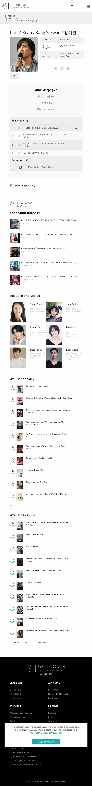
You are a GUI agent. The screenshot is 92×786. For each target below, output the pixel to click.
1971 (74, 53)
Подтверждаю (46, 741)
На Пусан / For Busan (35, 534)
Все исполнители (18, 717)
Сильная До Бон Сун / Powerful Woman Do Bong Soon (49, 398)
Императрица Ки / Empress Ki (39, 458)
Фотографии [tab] (46, 109)
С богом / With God (34, 582)
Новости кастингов (25, 296)
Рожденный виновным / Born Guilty (72, 357)
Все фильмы (54, 689)
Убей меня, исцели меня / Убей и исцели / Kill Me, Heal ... (47, 435)
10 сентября (65, 53)
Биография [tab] (46, 96)
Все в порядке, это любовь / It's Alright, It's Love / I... (48, 494)
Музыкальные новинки (21, 713)
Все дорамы (16, 689)
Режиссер (64, 39)
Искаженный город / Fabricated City (41, 618)
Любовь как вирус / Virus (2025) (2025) (41, 127)
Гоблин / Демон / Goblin (36, 470)
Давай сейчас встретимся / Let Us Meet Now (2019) (44, 135)
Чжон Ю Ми (36, 304)
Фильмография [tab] (46, 90)
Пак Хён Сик (36, 350)
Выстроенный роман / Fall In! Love (73, 335)
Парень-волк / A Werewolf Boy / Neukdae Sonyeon (48, 630)
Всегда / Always (32, 546)
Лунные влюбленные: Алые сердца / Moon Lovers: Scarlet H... (48, 411)
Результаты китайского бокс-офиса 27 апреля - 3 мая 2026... (49, 220)
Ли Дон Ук (35, 327)
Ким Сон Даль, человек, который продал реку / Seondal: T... (47, 607)
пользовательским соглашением (46, 732)
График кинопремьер (58, 693)
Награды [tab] (46, 103)
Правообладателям (19, 752)
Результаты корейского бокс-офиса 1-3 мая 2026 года (46, 234)
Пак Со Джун (72, 350)
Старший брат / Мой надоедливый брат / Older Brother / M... (47, 523)
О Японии (52, 721)
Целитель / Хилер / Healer (37, 386)
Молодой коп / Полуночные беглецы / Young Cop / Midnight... (48, 595)
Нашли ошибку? (24, 203)
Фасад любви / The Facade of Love (38, 311)
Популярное (16, 698)
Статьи (51, 717)
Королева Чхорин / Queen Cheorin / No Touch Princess (46, 447)
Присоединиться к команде (23, 756)
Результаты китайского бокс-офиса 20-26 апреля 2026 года (49, 276)
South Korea (69, 45)
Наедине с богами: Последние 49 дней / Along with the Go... (48, 559)
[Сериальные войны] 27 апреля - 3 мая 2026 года (43, 248)
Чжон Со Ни (72, 304)
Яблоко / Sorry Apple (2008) (36, 152)
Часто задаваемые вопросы (23, 760)
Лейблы (13, 721)
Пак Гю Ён (71, 327)
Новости (52, 713)
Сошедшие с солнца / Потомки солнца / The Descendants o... (45, 423)
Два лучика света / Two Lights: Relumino (43, 570)
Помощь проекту (18, 748)
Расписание (15, 693)
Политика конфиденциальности (25, 764)
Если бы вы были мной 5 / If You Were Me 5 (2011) (43, 144)
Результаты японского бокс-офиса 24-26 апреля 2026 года (48, 262)
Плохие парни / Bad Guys (37, 482)
